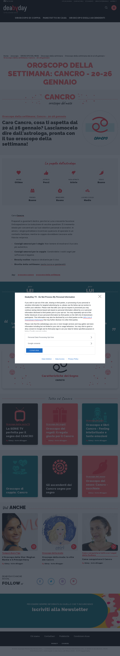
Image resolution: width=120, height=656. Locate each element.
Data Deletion (47, 359)
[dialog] (60, 328)
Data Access (59, 359)
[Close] (100, 297)
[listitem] (60, 337)
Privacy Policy (73, 359)
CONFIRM (37, 350)
